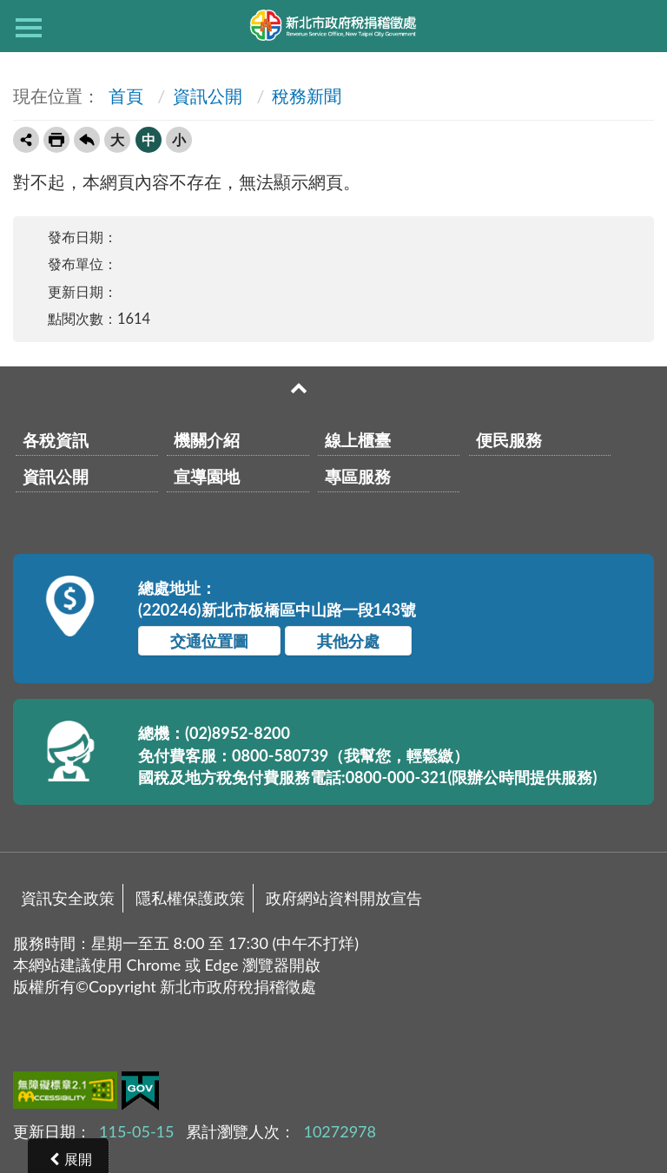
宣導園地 (207, 476)
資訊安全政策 (68, 897)
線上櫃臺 (358, 440)
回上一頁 (87, 140)
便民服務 (509, 440)
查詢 (638, 26)
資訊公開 (207, 95)
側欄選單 (29, 27)
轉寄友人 (26, 140)
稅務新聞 (306, 95)
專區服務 (358, 476)
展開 (78, 1158)
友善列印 (56, 140)
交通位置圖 (209, 640)
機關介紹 (207, 440)
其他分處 (348, 640)
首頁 (123, 95)
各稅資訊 (56, 440)
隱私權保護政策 (190, 897)
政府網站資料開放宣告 (344, 897)
